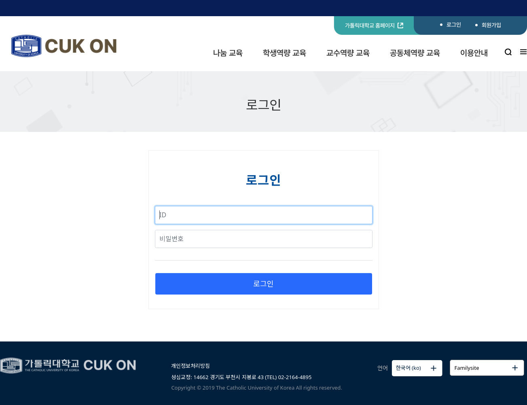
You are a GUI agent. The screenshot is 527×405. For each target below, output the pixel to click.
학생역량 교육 (284, 53)
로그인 (454, 24)
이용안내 (474, 53)
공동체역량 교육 (415, 53)
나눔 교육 (228, 53)
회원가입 (491, 25)
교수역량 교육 (348, 53)
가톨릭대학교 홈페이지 (374, 25)
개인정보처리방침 (190, 365)
